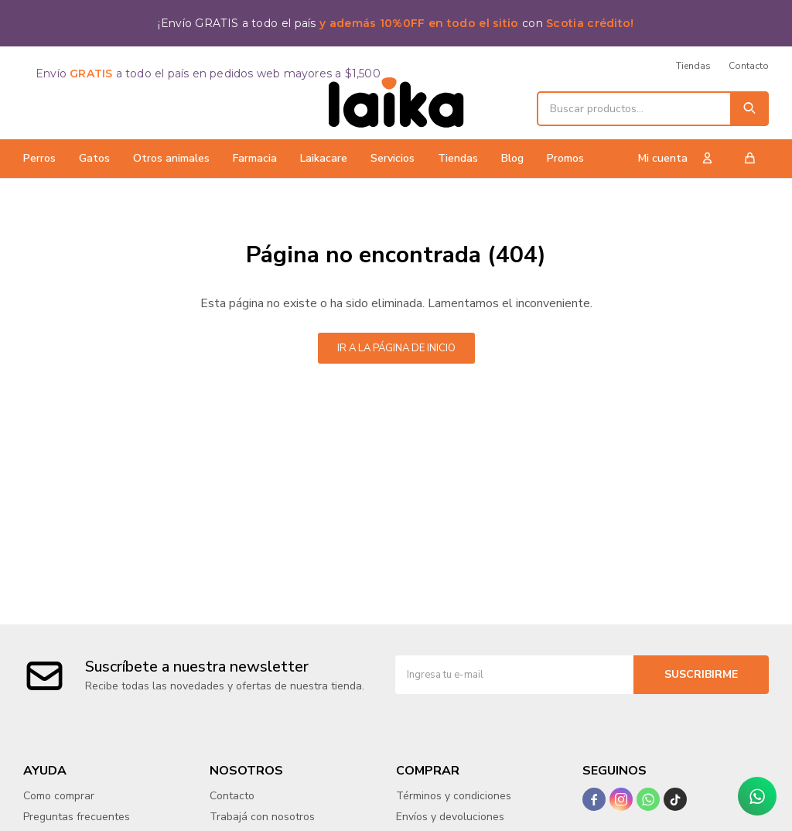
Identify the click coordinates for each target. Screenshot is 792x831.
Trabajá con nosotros (262, 816)
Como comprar (58, 795)
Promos (565, 158)
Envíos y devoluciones (450, 816)
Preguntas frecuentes (76, 816)
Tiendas (458, 158)
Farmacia (255, 158)
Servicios (392, 158)
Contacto (749, 66)
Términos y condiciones (453, 795)
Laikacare (323, 158)
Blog (512, 158)
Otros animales (171, 158)
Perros (39, 158)
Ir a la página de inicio (396, 348)
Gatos (94, 158)
